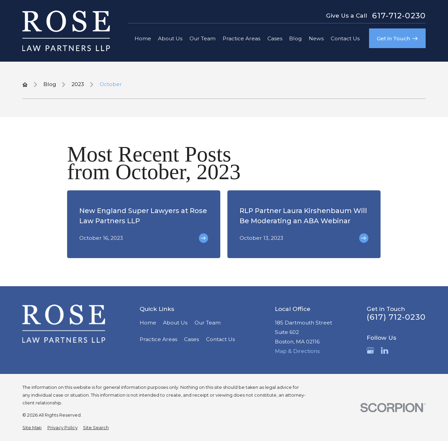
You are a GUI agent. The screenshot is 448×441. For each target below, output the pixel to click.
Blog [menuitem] (295, 38)
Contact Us (220, 339)
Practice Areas (158, 339)
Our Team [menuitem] (202, 38)
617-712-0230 (399, 16)
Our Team (208, 322)
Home (148, 322)
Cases (191, 339)
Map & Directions (297, 351)
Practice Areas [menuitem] (241, 38)
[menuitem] (32, 428)
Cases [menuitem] (274, 38)
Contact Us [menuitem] (345, 38)
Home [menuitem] (143, 38)
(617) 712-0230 (396, 317)
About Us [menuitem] (170, 38)
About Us (175, 322)
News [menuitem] (316, 38)
